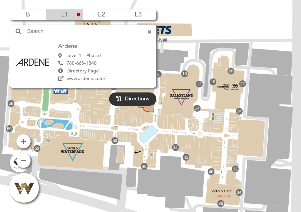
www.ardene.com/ (86, 79)
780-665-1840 (81, 63)
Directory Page (82, 71)
